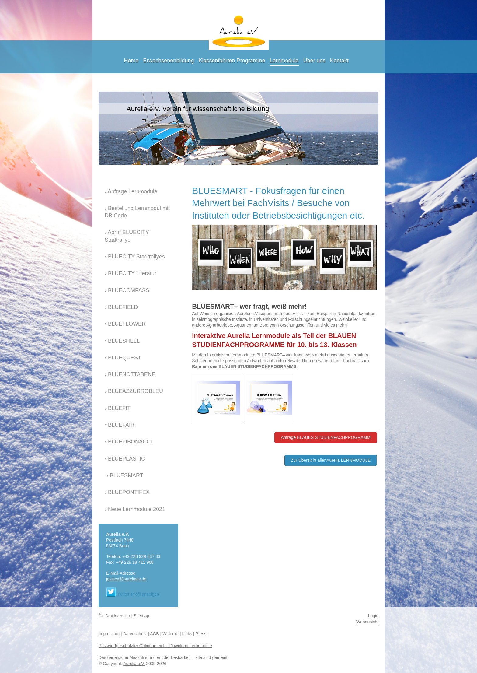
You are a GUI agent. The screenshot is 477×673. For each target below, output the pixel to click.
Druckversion (115, 615)
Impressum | (110, 633)
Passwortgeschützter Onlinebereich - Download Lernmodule (155, 645)
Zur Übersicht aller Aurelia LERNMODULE (331, 460)
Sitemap (141, 615)
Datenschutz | (136, 633)
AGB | (155, 633)
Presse (202, 633)
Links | (188, 633)
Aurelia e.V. (134, 663)
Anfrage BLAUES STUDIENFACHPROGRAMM (326, 437)
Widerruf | (171, 633)
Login (373, 615)
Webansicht (367, 621)
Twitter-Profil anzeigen (138, 594)
